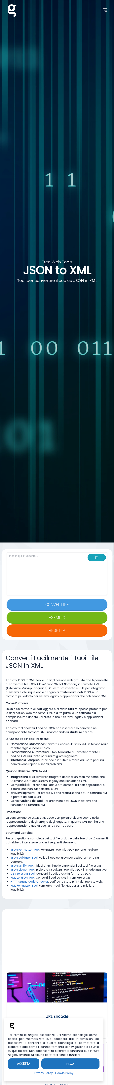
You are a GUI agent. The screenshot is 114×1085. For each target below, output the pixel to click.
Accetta (23, 1063)
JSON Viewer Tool (22, 870)
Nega (70, 1064)
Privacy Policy (43, 1073)
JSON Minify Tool (22, 866)
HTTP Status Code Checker (29, 882)
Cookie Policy (64, 1073)
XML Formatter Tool (24, 886)
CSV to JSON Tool (23, 874)
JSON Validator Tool (24, 858)
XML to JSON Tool (22, 878)
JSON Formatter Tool (25, 850)
